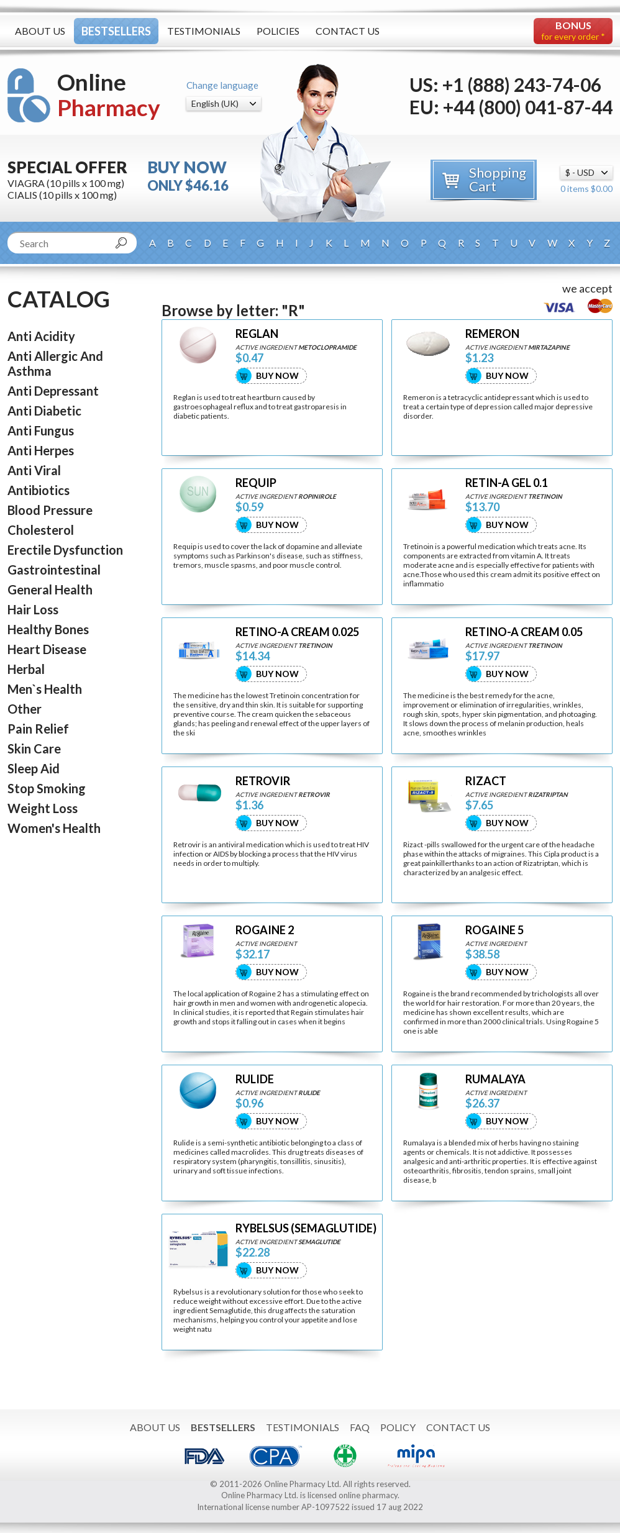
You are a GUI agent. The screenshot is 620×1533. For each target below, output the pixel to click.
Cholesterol (40, 529)
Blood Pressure (50, 510)
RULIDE (254, 1079)
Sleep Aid (33, 768)
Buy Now (277, 375)
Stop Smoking (46, 788)
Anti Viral (34, 470)
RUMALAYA (495, 1079)
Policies (278, 31)
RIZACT (485, 781)
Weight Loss (42, 808)
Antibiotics (38, 490)
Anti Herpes (40, 450)
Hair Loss (32, 609)
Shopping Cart (497, 179)
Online (108, 94)
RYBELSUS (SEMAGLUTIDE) (305, 1228)
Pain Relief (38, 728)
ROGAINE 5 (494, 930)
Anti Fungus (40, 430)
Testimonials (203, 31)
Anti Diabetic (44, 410)
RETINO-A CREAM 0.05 (524, 632)
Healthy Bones (48, 629)
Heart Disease (46, 649)
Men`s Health (44, 688)
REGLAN (256, 333)
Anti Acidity (41, 336)
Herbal (26, 669)
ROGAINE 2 (264, 930)
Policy (398, 1427)
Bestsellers (116, 31)
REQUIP (255, 482)
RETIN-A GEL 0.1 (506, 482)
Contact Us (348, 31)
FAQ (360, 1427)
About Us (40, 31)
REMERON (492, 333)
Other (24, 708)
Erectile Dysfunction (65, 549)
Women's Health (54, 828)
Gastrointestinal (54, 569)
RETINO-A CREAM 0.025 (297, 632)
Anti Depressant (53, 390)
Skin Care (34, 748)
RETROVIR (262, 781)
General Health (50, 589)
